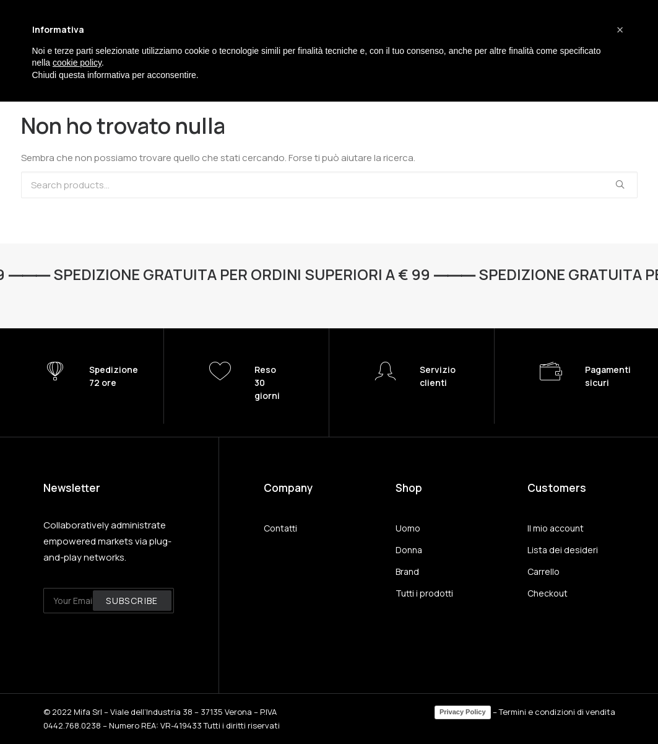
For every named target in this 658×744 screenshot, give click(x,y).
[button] (620, 30)
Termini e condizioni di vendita (557, 711)
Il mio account (555, 528)
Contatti (280, 528)
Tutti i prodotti (424, 593)
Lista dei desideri (562, 550)
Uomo (408, 528)
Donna (409, 550)
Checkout (547, 593)
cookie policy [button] (77, 63)
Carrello (543, 571)
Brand (407, 571)
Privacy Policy (462, 712)
